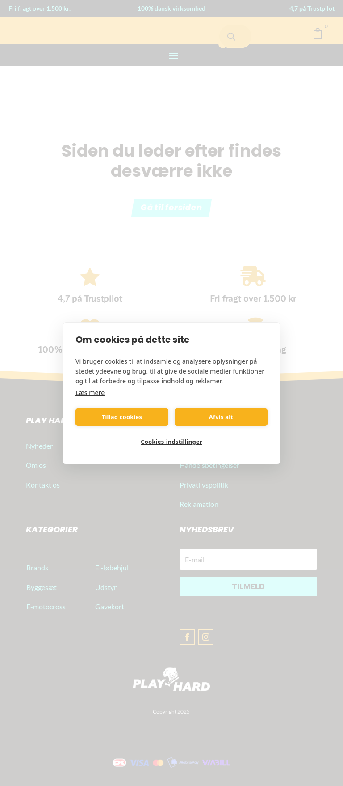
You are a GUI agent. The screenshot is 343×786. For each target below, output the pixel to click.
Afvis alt (221, 417)
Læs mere (90, 392)
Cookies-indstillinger (171, 442)
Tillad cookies (122, 417)
